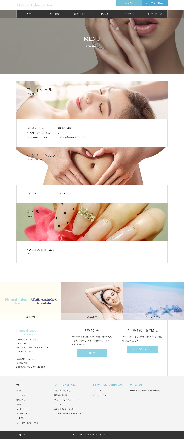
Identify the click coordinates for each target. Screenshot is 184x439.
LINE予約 (92, 353)
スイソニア (31, 194)
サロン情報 (54, 14)
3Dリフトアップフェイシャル (39, 133)
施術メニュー (79, 14)
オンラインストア (155, 14)
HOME (29, 14)
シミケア (61, 133)
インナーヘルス (107, 385)
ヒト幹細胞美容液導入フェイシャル (72, 138)
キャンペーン (129, 14)
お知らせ (104, 14)
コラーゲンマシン (65, 194)
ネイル (136, 385)
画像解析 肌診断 (64, 128)
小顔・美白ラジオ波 (35, 128)
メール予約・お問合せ (142, 350)
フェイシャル (65, 385)
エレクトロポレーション (37, 138)
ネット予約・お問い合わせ (27, 423)
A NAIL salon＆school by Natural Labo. (40, 252)
